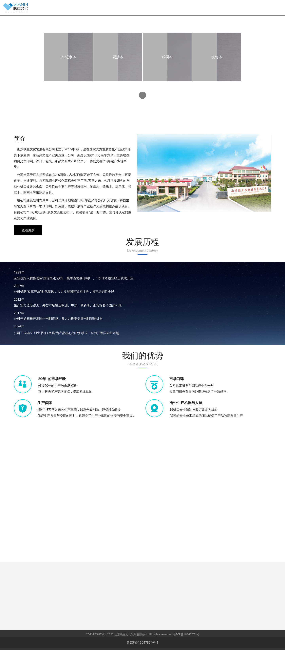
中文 (259, 3)
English (270, 3)
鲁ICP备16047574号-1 (143, 642)
